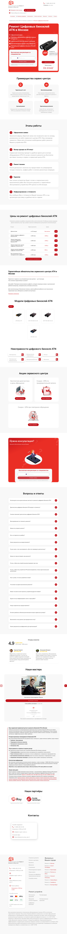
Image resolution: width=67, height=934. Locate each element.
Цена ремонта (30, 16)
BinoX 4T (24, 774)
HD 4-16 (42, 774)
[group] (16, 799)
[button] (65, 685)
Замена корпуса (25, 780)
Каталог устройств (22, 16)
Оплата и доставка (38, 16)
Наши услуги (32, 872)
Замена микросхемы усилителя (33, 777)
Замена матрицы (21, 777)
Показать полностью (13, 293)
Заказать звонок (29, 10)
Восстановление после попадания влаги (27, 779)
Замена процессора (44, 780)
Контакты (50, 16)
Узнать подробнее (20, 398)
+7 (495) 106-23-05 (50, 3)
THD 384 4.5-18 (36, 774)
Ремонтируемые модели (35, 869)
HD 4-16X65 (47, 774)
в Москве (21, 5)
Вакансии (45, 16)
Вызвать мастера (33, 700)
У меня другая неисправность (33, 259)
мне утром (48, 5)
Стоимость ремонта (34, 857)
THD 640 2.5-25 (29, 774)
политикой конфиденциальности (43, 480)
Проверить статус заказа (15, 10)
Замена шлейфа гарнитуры (15, 780)
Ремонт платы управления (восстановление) (47, 779)
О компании (12, 16)
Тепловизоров (43, 895)
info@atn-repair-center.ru (19, 832)
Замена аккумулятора (35, 780)
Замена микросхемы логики (46, 777)
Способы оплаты (33, 878)
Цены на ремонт (48, 62)
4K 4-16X (52, 774)
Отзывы (55, 16)
